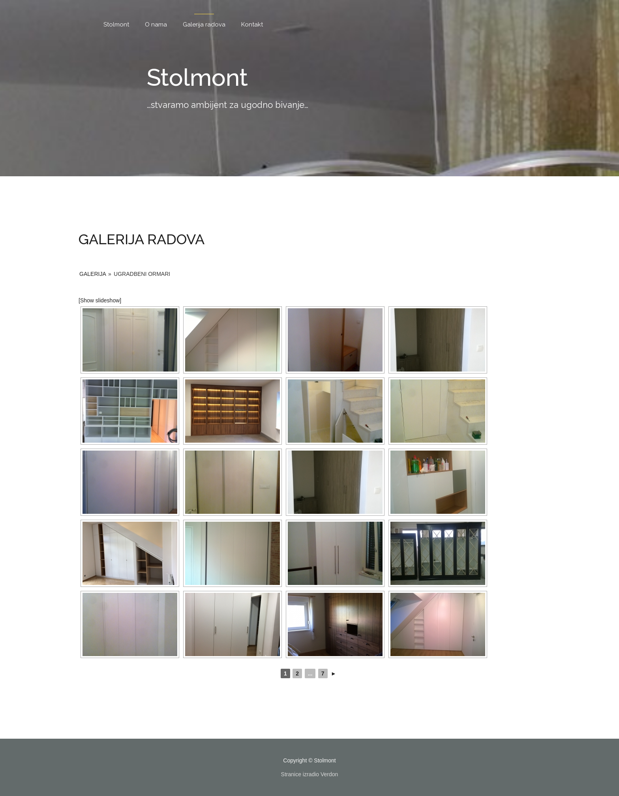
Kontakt (252, 24)
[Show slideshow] (100, 300)
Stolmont (116, 24)
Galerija (92, 274)
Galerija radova (204, 24)
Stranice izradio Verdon (309, 774)
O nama (156, 24)
